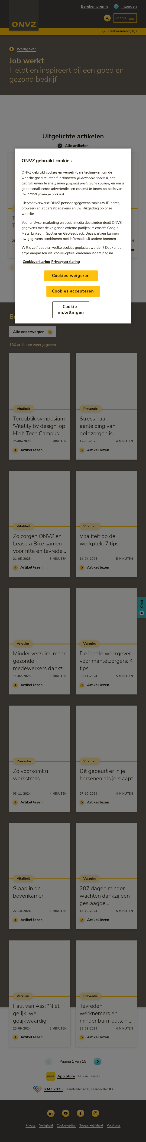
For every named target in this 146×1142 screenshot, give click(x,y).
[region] (73, 236)
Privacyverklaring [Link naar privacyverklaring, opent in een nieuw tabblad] (65, 261)
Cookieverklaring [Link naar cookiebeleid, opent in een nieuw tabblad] (36, 261)
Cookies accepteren (73, 291)
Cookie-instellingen (71, 309)
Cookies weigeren (71, 275)
